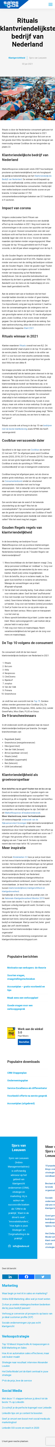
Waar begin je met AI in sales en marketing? (24, 1293)
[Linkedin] (10, 1276)
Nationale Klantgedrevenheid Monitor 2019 (25, 898)
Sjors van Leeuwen (38, 58)
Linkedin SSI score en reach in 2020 (20, 1427)
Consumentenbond (13, 481)
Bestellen (24, 1042)
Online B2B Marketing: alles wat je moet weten (26, 1299)
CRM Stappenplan (17, 1072)
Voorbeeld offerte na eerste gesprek (27, 1095)
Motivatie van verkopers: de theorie (26, 967)
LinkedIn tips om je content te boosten (22, 1413)
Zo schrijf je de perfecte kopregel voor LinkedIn (27, 1407)
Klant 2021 (29, 328)
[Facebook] (26, 1276)
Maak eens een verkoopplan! (22, 997)
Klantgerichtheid (17, 58)
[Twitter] (43, 1276)
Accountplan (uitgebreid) (21, 1103)
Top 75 (37, 701)
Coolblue (35, 450)
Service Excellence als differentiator (27, 1088)
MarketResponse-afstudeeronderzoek (22, 813)
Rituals (23, 345)
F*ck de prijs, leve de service (17, 1380)
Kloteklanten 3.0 (20, 857)
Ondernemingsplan (17, 1080)
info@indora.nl (21, 1246)
